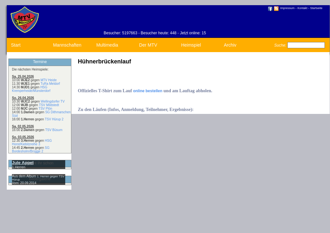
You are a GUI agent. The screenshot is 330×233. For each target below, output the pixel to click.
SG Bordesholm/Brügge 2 (30, 149)
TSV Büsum (53, 130)
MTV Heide (48, 80)
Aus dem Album (24, 176)
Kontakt (302, 8)
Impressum (287, 8)
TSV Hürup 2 (54, 119)
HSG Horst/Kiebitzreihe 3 (32, 142)
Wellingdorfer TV (53, 101)
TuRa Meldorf (50, 83)
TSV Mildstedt (49, 105)
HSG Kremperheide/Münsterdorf (31, 89)
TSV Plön (45, 108)
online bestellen (147, 91)
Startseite (316, 8)
